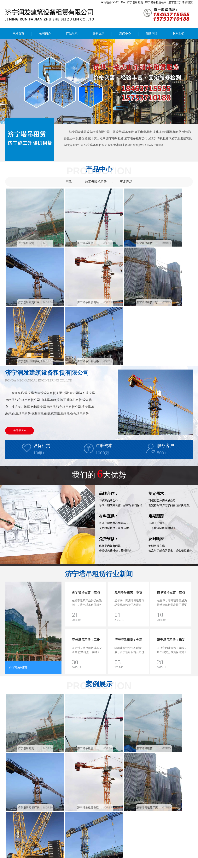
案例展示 (98, 33)
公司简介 (45, 33)
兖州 (23, 855)
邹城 (36, 855)
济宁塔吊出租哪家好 (121, 278)
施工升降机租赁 (96, 181)
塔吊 (69, 181)
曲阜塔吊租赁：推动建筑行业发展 (171, 514)
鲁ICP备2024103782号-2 (136, 855)
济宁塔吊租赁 (135, 2)
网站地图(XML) (110, 2)
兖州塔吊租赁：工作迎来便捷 (86, 561)
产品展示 (72, 33)
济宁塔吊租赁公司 (156, 2)
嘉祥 (43, 855)
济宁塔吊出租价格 (167, 278)
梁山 (57, 855)
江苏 (85, 855)
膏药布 (22, 851)
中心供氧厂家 (73, 851)
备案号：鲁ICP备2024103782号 (77, 847)
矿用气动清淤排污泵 (39, 851)
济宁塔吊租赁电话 (26, 278)
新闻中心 (125, 33)
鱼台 (71, 855)
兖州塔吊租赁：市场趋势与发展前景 (128, 514)
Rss (123, 2)
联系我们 (178, 33)
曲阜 (30, 855)
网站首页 (18, 33)
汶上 (50, 855)
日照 (78, 855)
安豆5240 (58, 851)
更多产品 (126, 181)
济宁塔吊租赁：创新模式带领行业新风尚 (128, 561)
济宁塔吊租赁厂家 (167, 231)
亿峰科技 (114, 855)
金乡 (64, 855)
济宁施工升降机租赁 (180, 2)
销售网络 (152, 33)
